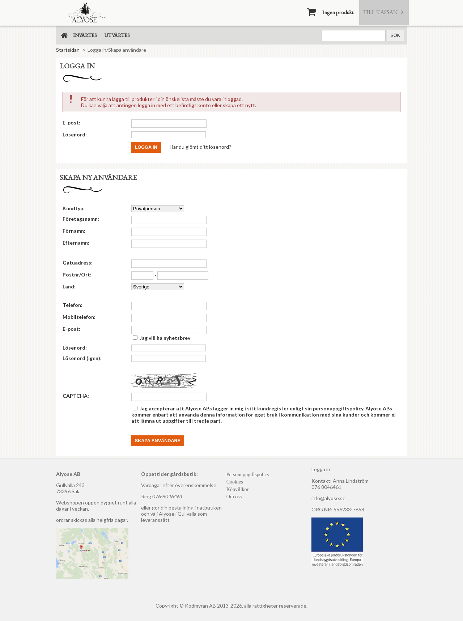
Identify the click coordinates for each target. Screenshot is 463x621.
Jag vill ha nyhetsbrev (165, 338)
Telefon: (72, 305)
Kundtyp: (74, 208)
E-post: (71, 122)
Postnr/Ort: (77, 274)
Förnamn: (74, 231)
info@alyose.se (328, 498)
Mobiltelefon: (79, 317)
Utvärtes (117, 35)
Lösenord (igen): (82, 358)
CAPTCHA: (76, 396)
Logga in (320, 469)
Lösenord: (75, 134)
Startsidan (68, 50)
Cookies (234, 482)
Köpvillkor (237, 489)
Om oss (234, 496)
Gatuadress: (78, 262)
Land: (69, 286)
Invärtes (85, 35)
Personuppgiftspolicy (247, 474)
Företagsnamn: (81, 219)
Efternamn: (76, 243)
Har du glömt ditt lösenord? (200, 146)
